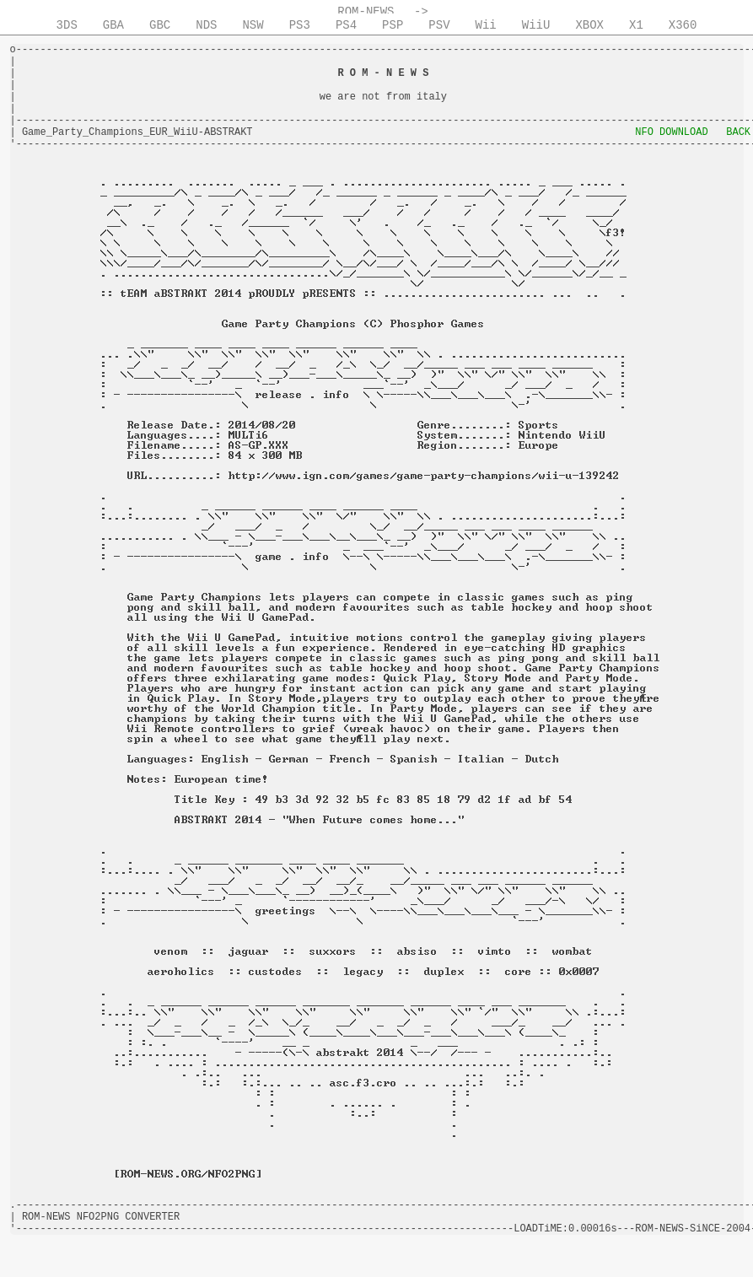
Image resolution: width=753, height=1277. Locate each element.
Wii (486, 25)
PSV (438, 25)
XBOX (589, 25)
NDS (206, 25)
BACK (738, 132)
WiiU (536, 25)
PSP (392, 25)
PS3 (299, 25)
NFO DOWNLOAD (671, 132)
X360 (683, 25)
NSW (252, 25)
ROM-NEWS (365, 12)
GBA (113, 25)
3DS (67, 25)
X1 (636, 25)
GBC (159, 25)
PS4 (346, 25)
